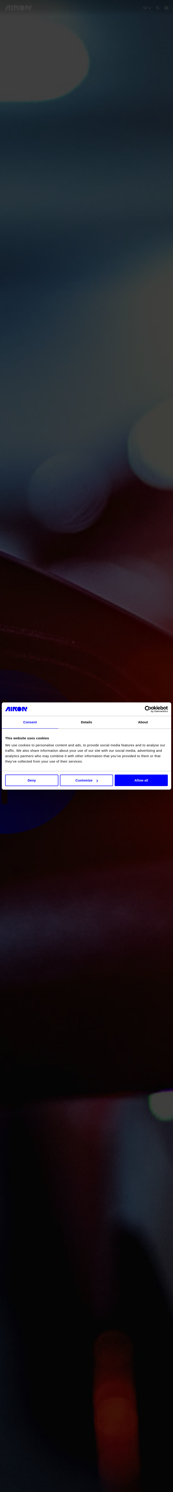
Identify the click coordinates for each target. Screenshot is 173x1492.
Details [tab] (86, 722)
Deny (31, 780)
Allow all (141, 780)
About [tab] (143, 722)
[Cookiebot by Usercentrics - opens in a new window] (148, 709)
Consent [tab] (30, 722)
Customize (86, 780)
